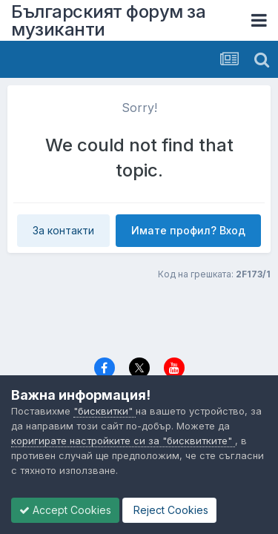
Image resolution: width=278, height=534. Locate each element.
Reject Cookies (169, 510)
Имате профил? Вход (188, 230)
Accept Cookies (65, 510)
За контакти (63, 230)
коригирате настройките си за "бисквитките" (123, 440)
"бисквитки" (104, 411)
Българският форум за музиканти (108, 20)
